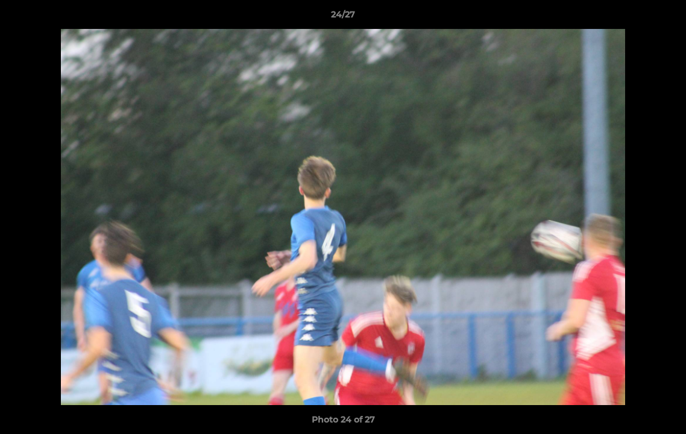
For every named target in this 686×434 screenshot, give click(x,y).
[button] (664, 17)
